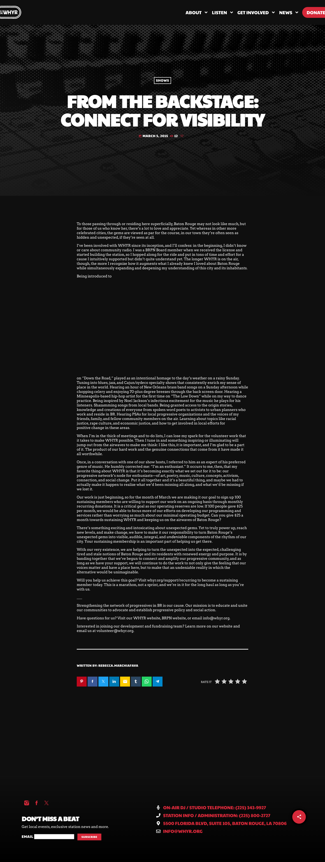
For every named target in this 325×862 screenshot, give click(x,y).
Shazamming (105, 405)
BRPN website (174, 618)
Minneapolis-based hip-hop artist (106, 396)
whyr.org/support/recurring (172, 580)
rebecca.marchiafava (118, 665)
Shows (162, 80)
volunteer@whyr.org (115, 631)
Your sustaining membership (110, 541)
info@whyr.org (216, 618)
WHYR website (146, 618)
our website (222, 626)
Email (28, 836)
